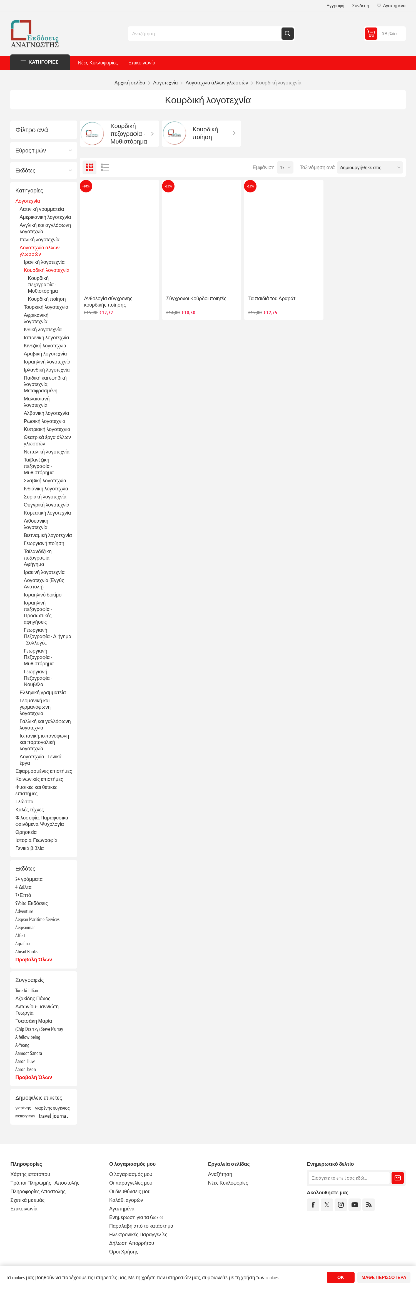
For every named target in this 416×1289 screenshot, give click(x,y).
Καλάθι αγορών (126, 1200)
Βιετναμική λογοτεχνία (48, 535)
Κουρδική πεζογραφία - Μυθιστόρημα (43, 284)
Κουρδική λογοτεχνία (46, 270)
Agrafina (22, 943)
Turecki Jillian (26, 990)
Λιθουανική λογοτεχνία (36, 524)
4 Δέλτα (23, 887)
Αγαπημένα (121, 1208)
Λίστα (105, 167)
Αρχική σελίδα (129, 82)
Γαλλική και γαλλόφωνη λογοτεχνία (45, 724)
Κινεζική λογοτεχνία (45, 345)
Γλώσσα (24, 801)
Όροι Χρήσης (123, 1251)
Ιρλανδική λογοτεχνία (47, 370)
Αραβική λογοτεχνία (45, 353)
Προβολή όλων (33, 959)
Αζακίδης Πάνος (32, 998)
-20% (86, 186)
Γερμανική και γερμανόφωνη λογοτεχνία (35, 706)
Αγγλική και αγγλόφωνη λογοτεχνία (45, 228)
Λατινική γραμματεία (41, 209)
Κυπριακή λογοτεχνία (47, 429)
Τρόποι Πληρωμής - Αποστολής (44, 1183)
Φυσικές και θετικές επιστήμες (36, 790)
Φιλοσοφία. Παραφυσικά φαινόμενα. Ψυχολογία (41, 820)
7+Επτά (23, 895)
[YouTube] (354, 1204)
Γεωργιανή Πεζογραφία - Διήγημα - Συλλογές (47, 636)
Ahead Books (26, 951)
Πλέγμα (89, 167)
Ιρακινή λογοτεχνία (44, 572)
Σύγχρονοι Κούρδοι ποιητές (196, 298)
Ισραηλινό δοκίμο (42, 594)
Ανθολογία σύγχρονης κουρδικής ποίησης (108, 301)
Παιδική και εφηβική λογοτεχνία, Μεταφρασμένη (45, 384)
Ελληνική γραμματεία (42, 692)
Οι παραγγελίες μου (130, 1183)
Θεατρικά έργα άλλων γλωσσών (47, 440)
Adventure (24, 911)
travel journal (53, 1116)
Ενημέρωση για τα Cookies (136, 1217)
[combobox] (205, 33)
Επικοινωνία (142, 62)
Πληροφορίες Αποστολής (37, 1191)
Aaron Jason (25, 1069)
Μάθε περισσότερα (384, 1277)
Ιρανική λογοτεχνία (44, 262)
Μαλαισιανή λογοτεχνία (36, 401)
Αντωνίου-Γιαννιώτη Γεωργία (37, 1009)
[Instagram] (341, 1204)
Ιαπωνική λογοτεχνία (46, 337)
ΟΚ (340, 1277)
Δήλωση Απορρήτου (131, 1243)
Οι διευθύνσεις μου (130, 1191)
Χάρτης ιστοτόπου (30, 1174)
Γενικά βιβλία (29, 848)
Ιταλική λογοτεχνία (39, 239)
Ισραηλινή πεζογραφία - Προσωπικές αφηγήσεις (38, 612)
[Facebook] (313, 1204)
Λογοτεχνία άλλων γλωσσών (39, 250)
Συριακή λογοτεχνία (45, 496)
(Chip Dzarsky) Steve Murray (39, 1029)
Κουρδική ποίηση (47, 299)
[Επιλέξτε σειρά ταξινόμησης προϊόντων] (370, 167)
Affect (20, 935)
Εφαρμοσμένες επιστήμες (43, 771)
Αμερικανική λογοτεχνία (45, 217)
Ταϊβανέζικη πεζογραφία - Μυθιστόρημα (39, 466)
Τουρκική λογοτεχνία (46, 307)
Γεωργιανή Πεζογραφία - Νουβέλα (38, 678)
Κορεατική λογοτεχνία (47, 513)
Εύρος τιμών (30, 150)
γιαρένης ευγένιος (52, 1108)
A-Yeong (22, 1045)
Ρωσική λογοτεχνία (44, 421)
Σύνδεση (360, 5)
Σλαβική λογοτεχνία (45, 480)
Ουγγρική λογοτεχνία (46, 504)
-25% (168, 186)
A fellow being (27, 1037)
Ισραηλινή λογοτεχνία (47, 361)
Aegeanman (25, 927)
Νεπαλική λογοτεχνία (46, 451)
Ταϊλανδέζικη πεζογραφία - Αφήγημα (38, 557)
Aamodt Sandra (28, 1053)
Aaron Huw (25, 1061)
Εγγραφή (335, 5)
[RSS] (368, 1204)
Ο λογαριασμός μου (130, 1174)
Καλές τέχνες (29, 809)
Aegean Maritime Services (37, 919)
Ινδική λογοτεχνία (43, 329)
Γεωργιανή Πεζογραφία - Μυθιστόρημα (39, 657)
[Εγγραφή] (349, 1178)
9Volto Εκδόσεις (31, 903)
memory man (25, 1116)
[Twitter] (327, 1204)
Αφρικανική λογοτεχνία (36, 318)
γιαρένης (23, 1107)
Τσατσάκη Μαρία (33, 1021)
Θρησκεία (26, 832)
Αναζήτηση (288, 33)
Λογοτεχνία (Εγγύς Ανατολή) (44, 583)
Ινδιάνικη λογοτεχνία (46, 488)
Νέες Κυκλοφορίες (98, 62)
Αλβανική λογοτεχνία (46, 413)
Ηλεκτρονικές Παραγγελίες (138, 1234)
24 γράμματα (29, 879)
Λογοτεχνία (27, 201)
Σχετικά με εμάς (27, 1200)
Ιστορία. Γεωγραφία (36, 840)
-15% (250, 186)
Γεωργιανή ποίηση (44, 543)
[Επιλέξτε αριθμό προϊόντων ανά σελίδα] (285, 167)
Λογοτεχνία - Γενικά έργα (40, 759)
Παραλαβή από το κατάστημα (141, 1226)
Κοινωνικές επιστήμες (39, 779)
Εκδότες (25, 170)
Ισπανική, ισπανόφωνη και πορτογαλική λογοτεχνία (44, 742)
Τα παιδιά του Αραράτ (271, 298)
